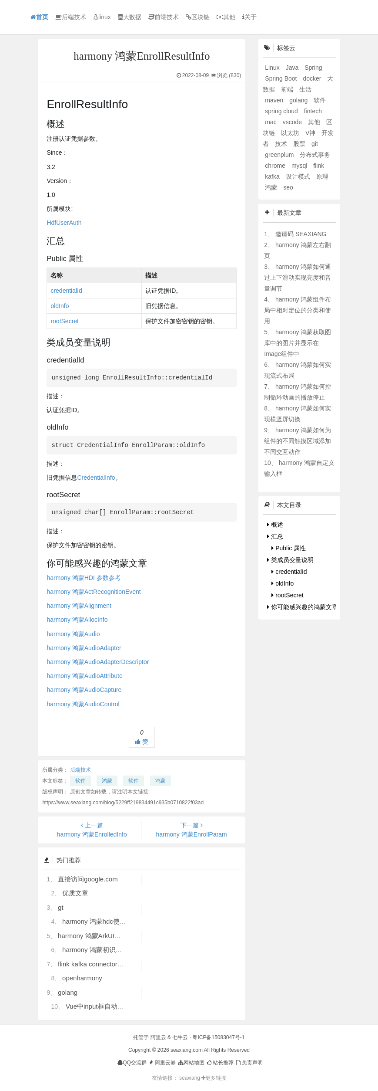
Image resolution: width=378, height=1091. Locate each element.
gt (61, 907)
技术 (282, 143)
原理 (322, 176)
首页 (39, 17)
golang (67, 992)
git (314, 143)
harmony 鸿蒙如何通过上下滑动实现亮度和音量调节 (297, 277)
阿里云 (158, 1037)
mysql (300, 165)
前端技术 (163, 17)
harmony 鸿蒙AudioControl (83, 704)
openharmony (82, 978)
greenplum (280, 154)
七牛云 (180, 1037)
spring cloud (282, 111)
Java (293, 67)
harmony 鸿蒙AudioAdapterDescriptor (98, 661)
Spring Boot (281, 78)
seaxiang (190, 1078)
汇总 (275, 536)
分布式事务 (315, 154)
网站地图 (190, 1063)
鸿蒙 (107, 781)
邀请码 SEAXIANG (300, 233)
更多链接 (213, 1078)
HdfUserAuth (64, 222)
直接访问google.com (88, 879)
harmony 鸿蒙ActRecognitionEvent (93, 591)
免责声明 (248, 1063)
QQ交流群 (132, 1063)
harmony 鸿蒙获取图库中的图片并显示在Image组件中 (297, 343)
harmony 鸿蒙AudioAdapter (84, 647)
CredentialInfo (96, 477)
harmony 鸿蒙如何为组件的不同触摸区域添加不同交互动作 (297, 441)
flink (318, 165)
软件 (80, 781)
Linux (273, 67)
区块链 (198, 17)
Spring (313, 67)
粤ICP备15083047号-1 (218, 1037)
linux (102, 17)
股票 (300, 143)
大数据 (129, 17)
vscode (293, 122)
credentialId (66, 290)
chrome (276, 165)
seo (288, 187)
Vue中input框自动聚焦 (98, 1006)
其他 (226, 17)
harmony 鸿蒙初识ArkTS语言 (104, 949)
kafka (273, 176)
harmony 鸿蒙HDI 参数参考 (83, 577)
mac (271, 122)
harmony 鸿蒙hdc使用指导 (100, 921)
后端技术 (70, 17)
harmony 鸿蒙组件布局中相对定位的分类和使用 (297, 310)
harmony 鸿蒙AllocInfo (77, 619)
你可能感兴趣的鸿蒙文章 (302, 606)
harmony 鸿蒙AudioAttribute (84, 675)
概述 (275, 524)
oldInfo (59, 305)
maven (275, 100)
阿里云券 (161, 1063)
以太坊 (291, 132)
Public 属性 (288, 548)
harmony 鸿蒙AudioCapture (84, 689)
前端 (288, 89)
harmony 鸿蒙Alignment (79, 605)
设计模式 (299, 176)
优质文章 (75, 893)
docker (313, 78)
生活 (305, 89)
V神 (311, 132)
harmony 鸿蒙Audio (73, 633)
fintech (313, 111)
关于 (249, 17)
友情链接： (165, 1078)
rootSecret (64, 321)
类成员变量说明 (290, 559)
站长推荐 (220, 1063)
